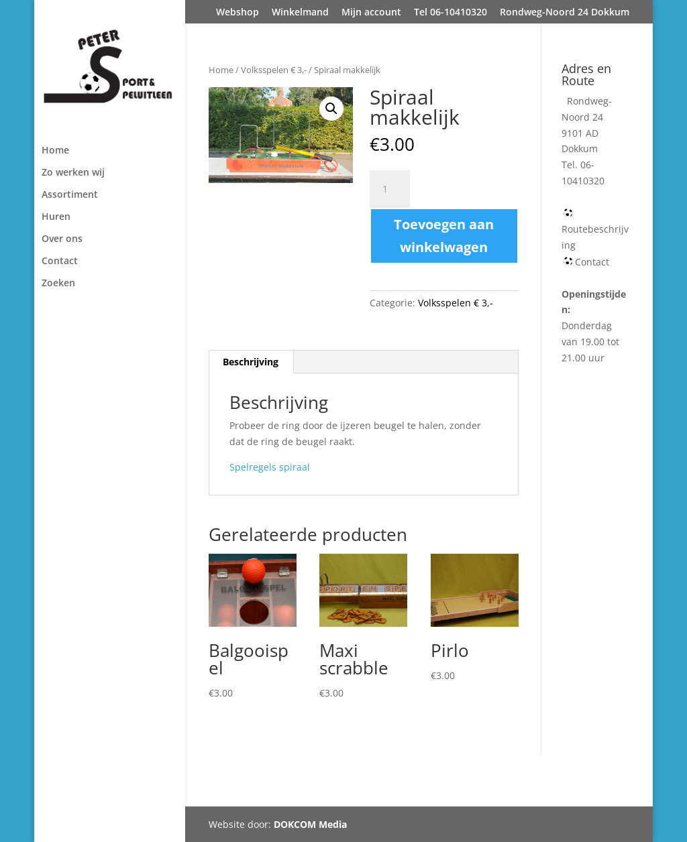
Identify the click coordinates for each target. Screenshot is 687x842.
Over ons (62, 239)
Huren (56, 217)
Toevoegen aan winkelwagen (444, 235)
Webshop (237, 12)
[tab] (251, 362)
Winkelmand (300, 12)
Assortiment (70, 195)
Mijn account (371, 12)
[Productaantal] (390, 189)
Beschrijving (250, 361)
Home (55, 150)
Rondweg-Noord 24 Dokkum (564, 12)
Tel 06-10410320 (450, 12)
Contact (60, 261)
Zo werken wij (73, 173)
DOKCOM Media (310, 824)
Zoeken (58, 283)
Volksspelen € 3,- (274, 70)
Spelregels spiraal (269, 467)
